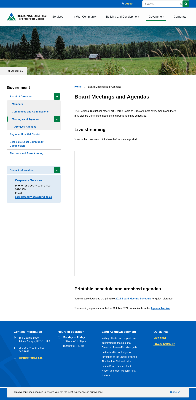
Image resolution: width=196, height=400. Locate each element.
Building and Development (122, 16)
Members (17, 104)
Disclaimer (159, 337)
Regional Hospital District (25, 134)
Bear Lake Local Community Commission (26, 144)
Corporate (180, 16)
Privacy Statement (164, 344)
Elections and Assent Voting (26, 153)
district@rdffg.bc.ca (30, 357)
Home (78, 86)
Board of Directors (21, 96)
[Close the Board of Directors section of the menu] (57, 96)
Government (156, 16)
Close (173, 392)
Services (57, 16)
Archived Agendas (25, 126)
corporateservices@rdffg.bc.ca (33, 197)
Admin (129, 3)
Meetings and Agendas (25, 119)
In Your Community (85, 16)
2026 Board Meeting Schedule (133, 298)
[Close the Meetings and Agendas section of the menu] (57, 119)
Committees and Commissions (30, 111)
